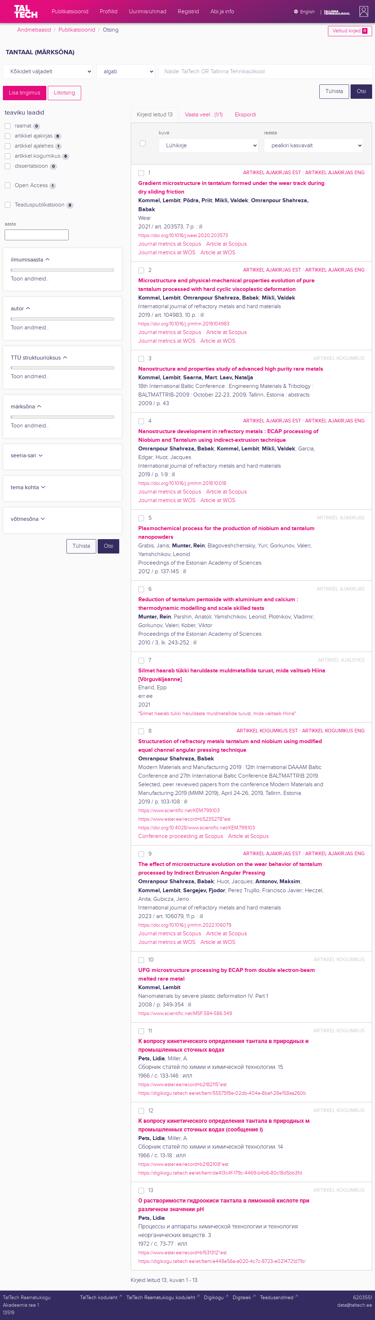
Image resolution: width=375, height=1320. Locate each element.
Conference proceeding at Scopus (180, 836)
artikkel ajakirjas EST (272, 173)
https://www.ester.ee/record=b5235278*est (184, 819)
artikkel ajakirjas (38, 136)
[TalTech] (25, 11)
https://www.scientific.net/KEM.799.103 (179, 810)
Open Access (35, 185)
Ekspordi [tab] (245, 114)
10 (151, 960)
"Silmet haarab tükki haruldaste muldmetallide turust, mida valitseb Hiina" (217, 713)
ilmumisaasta (30, 259)
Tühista (334, 91)
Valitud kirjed (350, 31)
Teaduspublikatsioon (44, 205)
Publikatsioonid (77, 30)
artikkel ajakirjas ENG (335, 173)
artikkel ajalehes (38, 146)
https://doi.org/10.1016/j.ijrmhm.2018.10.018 (182, 483)
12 (150, 1110)
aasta (10, 224)
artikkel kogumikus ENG (333, 731)
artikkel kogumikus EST (267, 731)
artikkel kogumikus (42, 156)
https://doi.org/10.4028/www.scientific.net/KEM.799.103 (196, 828)
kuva (164, 133)
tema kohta (28, 487)
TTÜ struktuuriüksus (39, 358)
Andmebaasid (34, 30)
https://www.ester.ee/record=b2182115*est (182, 1085)
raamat (27, 126)
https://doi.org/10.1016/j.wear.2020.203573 (183, 235)
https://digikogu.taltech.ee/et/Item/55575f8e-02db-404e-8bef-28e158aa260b (222, 1093)
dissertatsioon (36, 166)
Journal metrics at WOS (166, 252)
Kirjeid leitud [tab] (155, 114)
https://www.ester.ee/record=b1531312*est (182, 1253)
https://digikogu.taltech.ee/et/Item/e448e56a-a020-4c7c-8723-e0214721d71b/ (222, 1261)
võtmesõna (28, 519)
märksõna (26, 406)
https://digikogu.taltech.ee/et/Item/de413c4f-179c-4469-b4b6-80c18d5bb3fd (220, 1173)
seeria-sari (27, 455)
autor (21, 308)
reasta (270, 133)
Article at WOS (217, 252)
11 (150, 1031)
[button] (362, 11)
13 (150, 1190)
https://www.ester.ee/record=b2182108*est (183, 1164)
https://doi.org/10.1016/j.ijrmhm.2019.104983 (184, 324)
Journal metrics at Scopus (169, 244)
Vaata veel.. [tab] (204, 114)
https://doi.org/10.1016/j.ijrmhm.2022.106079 (184, 925)
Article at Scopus (226, 244)
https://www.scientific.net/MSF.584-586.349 (185, 1013)
